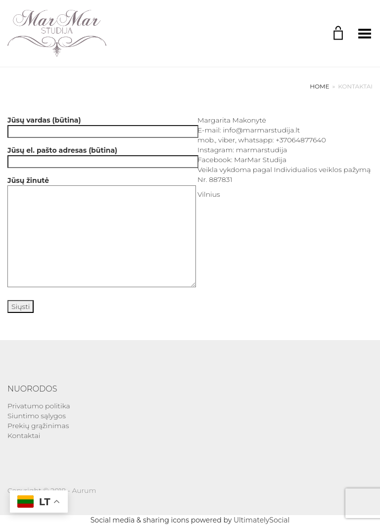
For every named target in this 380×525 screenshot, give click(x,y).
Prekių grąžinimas (38, 425)
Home (319, 86)
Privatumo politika (38, 405)
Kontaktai (23, 435)
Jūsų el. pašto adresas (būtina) (95, 156)
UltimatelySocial (261, 520)
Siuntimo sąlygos (36, 415)
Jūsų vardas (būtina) (95, 126)
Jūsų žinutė (95, 232)
